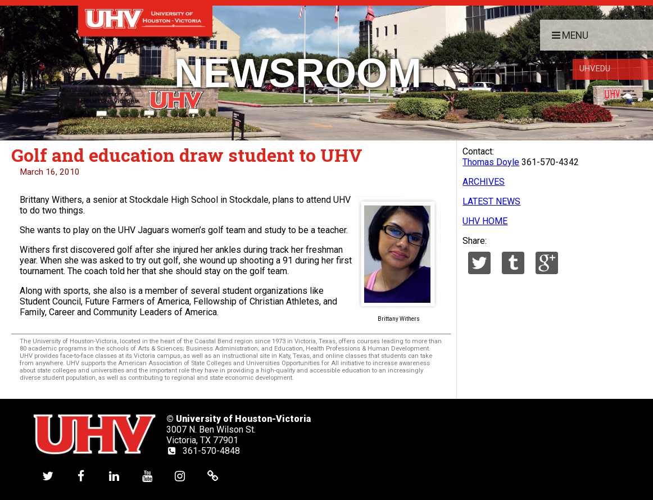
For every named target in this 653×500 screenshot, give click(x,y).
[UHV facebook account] (81, 475)
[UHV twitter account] (48, 475)
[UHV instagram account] (180, 475)
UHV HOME (484, 221)
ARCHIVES (483, 181)
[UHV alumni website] (213, 475)
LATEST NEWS (491, 201)
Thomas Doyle (490, 162)
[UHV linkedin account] (114, 475)
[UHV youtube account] (147, 475)
